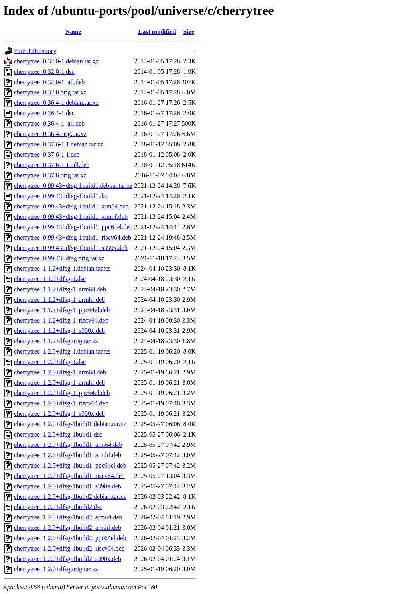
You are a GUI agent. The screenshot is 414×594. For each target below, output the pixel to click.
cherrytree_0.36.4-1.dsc (44, 113)
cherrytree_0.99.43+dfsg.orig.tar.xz (59, 258)
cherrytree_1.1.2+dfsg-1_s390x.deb (59, 330)
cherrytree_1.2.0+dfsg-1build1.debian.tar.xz (70, 424)
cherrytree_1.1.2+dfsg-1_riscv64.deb (61, 320)
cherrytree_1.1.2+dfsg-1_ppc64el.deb (62, 310)
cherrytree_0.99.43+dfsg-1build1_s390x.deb (71, 247)
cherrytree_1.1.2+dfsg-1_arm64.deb (60, 289)
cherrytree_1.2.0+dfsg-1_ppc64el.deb (62, 392)
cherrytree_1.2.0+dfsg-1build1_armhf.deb (67, 455)
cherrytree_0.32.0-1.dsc (44, 71)
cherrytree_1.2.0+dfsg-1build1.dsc (58, 434)
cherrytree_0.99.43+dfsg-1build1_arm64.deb (71, 206)
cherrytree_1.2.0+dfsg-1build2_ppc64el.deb (70, 538)
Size (189, 31)
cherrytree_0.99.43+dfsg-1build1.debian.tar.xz (73, 185)
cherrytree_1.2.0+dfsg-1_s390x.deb (59, 413)
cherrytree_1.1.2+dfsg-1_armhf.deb (59, 299)
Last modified (157, 31)
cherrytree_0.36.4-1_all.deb (49, 123)
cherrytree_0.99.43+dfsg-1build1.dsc (61, 196)
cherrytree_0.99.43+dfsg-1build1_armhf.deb (71, 216)
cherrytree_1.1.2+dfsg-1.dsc (50, 278)
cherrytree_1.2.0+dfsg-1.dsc (50, 361)
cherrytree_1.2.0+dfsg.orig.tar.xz (56, 569)
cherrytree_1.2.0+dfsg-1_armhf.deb (59, 382)
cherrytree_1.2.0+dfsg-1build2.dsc (58, 507)
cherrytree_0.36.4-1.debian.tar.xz (56, 102)
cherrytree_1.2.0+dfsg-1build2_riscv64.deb (69, 548)
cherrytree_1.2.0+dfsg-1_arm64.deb (60, 372)
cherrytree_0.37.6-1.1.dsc (46, 154)
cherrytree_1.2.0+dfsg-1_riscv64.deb (61, 403)
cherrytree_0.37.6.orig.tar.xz (50, 175)
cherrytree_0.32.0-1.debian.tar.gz (56, 61)
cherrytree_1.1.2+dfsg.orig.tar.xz (56, 341)
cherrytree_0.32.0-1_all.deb (49, 82)
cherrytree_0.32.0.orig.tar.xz (50, 92)
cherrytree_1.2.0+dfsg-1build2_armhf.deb (67, 527)
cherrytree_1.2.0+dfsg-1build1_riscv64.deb (69, 475)
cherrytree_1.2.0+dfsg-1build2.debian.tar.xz (70, 496)
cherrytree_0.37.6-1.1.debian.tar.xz (58, 144)
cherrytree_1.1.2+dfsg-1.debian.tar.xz (62, 268)
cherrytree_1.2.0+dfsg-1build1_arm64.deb (68, 444)
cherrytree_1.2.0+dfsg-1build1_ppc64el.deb (70, 465)
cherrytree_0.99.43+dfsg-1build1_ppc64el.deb (73, 227)
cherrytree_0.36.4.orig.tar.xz (50, 133)
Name (73, 31)
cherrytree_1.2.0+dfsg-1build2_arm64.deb (68, 517)
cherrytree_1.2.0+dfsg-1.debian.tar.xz (62, 351)
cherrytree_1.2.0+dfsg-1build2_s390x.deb (67, 558)
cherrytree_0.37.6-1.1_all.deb (51, 164)
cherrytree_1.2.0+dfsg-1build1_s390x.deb (67, 486)
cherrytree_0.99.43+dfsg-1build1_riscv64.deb (72, 237)
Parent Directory (35, 50)
